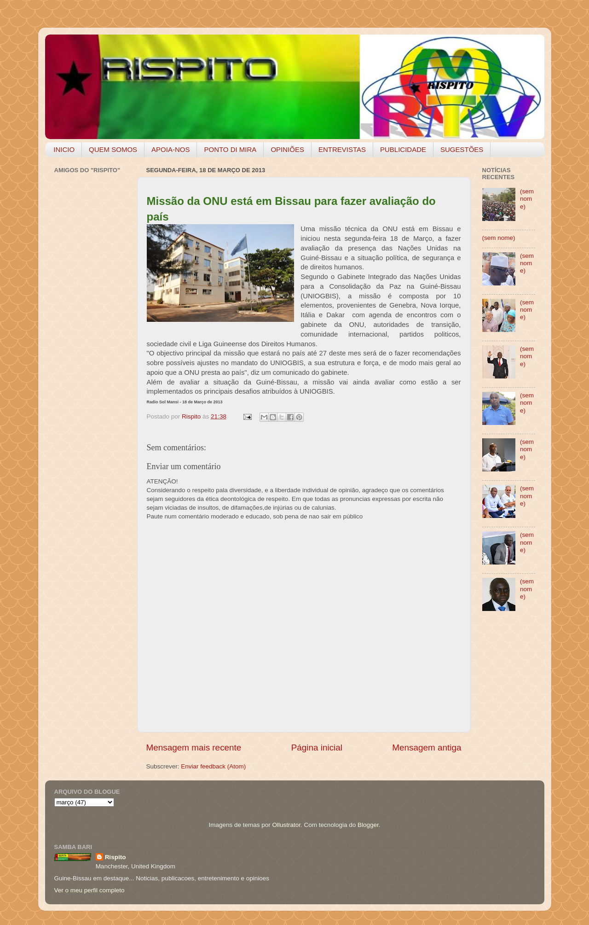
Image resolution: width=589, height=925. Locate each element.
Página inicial (316, 747)
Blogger (368, 824)
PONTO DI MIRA (230, 149)
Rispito (115, 857)
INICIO (64, 149)
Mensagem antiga (426, 747)
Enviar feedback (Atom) (213, 766)
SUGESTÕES (461, 149)
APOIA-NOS (170, 149)
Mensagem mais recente (194, 747)
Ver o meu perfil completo (89, 890)
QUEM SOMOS (113, 149)
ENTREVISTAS (342, 149)
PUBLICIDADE (403, 149)
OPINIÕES (287, 149)
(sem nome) (527, 198)
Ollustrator (286, 824)
